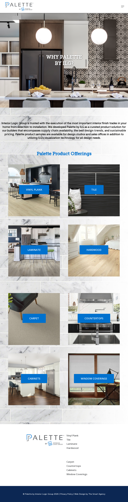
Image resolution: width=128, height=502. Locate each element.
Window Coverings (76, 474)
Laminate (71, 443)
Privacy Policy (66, 494)
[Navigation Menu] (122, 6)
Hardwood (72, 448)
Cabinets (71, 470)
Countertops (73, 465)
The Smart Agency (96, 494)
